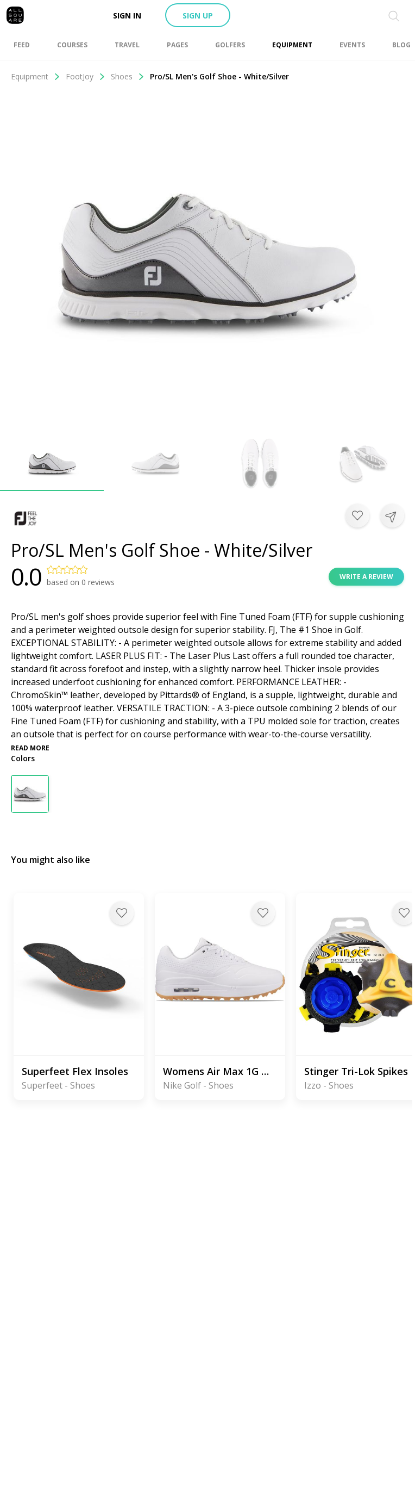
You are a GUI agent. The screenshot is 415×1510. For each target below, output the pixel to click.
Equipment (35, 76)
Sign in (127, 15)
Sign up (198, 15)
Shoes (127, 76)
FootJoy (85, 76)
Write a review (366, 576)
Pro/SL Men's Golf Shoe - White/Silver (219, 76)
